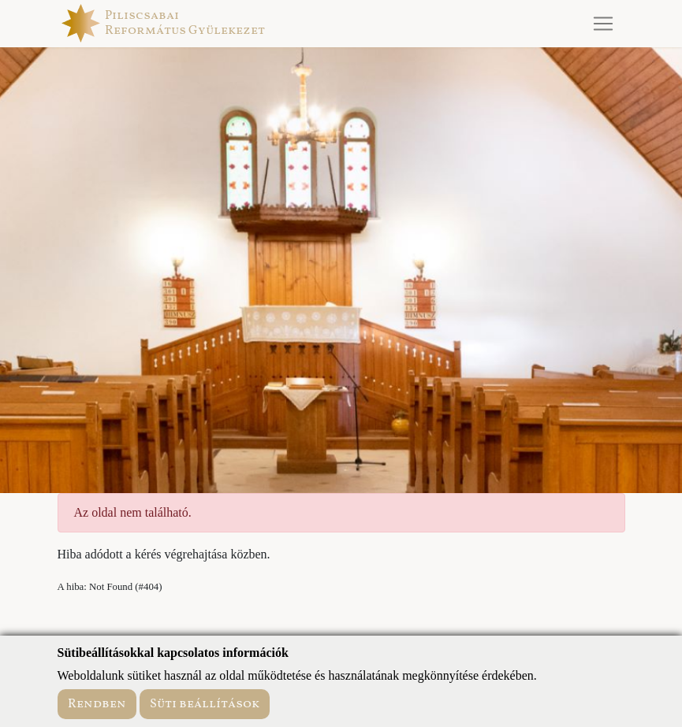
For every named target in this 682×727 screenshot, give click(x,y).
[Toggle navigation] (603, 23)
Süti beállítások (204, 704)
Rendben (97, 704)
